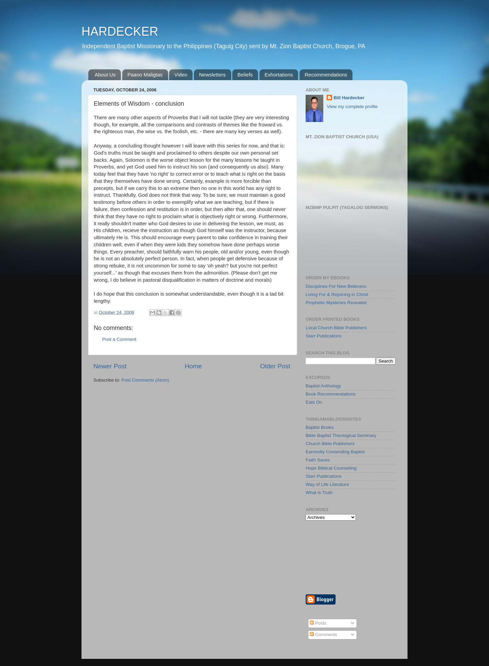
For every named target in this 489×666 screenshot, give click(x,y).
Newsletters (212, 74)
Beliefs (245, 74)
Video (180, 74)
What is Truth (319, 492)
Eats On (314, 402)
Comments (323, 634)
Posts (318, 623)
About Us (105, 74)
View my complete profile (352, 106)
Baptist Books (320, 427)
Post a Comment (119, 339)
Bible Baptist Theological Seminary (341, 435)
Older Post (275, 366)
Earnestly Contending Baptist (335, 451)
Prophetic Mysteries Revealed (336, 302)
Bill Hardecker (348, 97)
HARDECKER (120, 31)
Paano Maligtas (144, 74)
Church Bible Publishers (330, 443)
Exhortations (279, 74)
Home (193, 366)
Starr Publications (324, 335)
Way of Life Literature (327, 484)
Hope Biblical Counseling (331, 468)
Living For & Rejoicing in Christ (337, 294)
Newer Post (110, 366)
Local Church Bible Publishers (336, 327)
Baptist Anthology (323, 385)
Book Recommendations (331, 394)
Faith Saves (318, 459)
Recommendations (326, 74)
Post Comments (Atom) (145, 380)
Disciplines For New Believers (336, 286)
